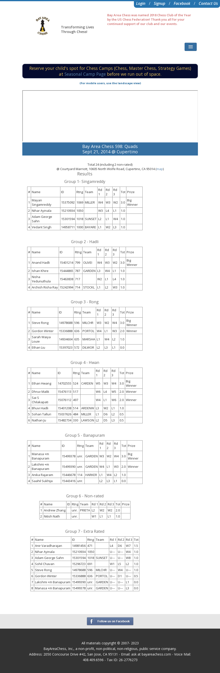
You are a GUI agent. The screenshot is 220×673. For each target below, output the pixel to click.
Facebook (182, 3)
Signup (159, 3)
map (159, 169)
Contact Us (208, 3)
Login (140, 3)
